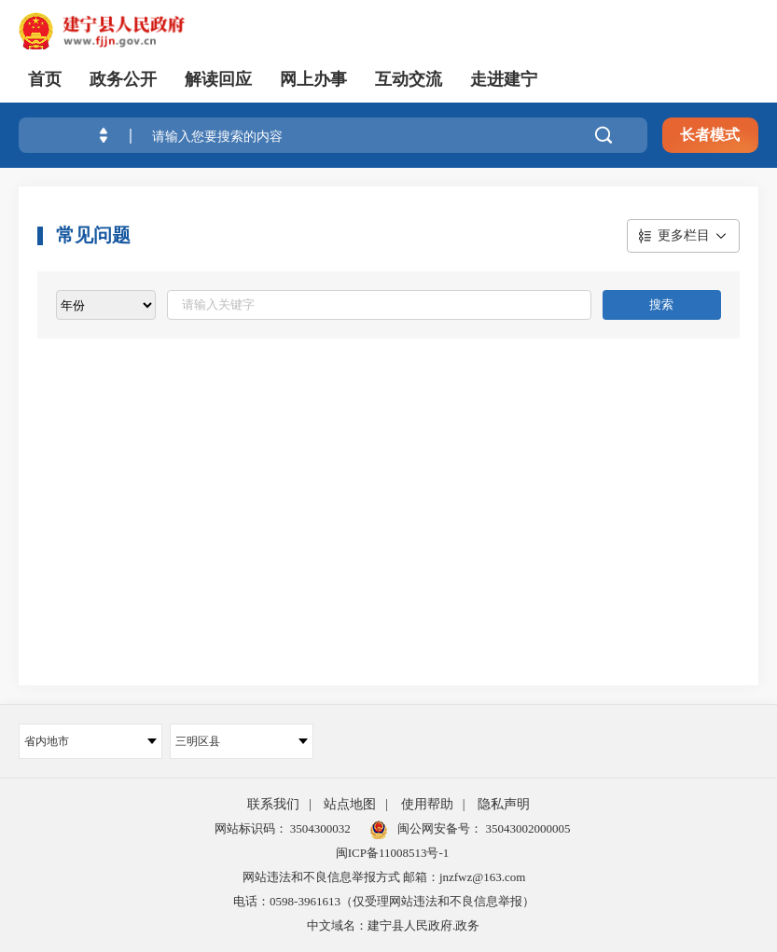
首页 (45, 79)
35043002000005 (526, 828)
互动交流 (408, 79)
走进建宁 (503, 79)
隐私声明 (504, 804)
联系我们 (273, 804)
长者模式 (710, 135)
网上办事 (313, 79)
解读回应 (218, 79)
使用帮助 (427, 804)
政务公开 (123, 79)
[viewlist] (106, 305)
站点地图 (350, 804)
